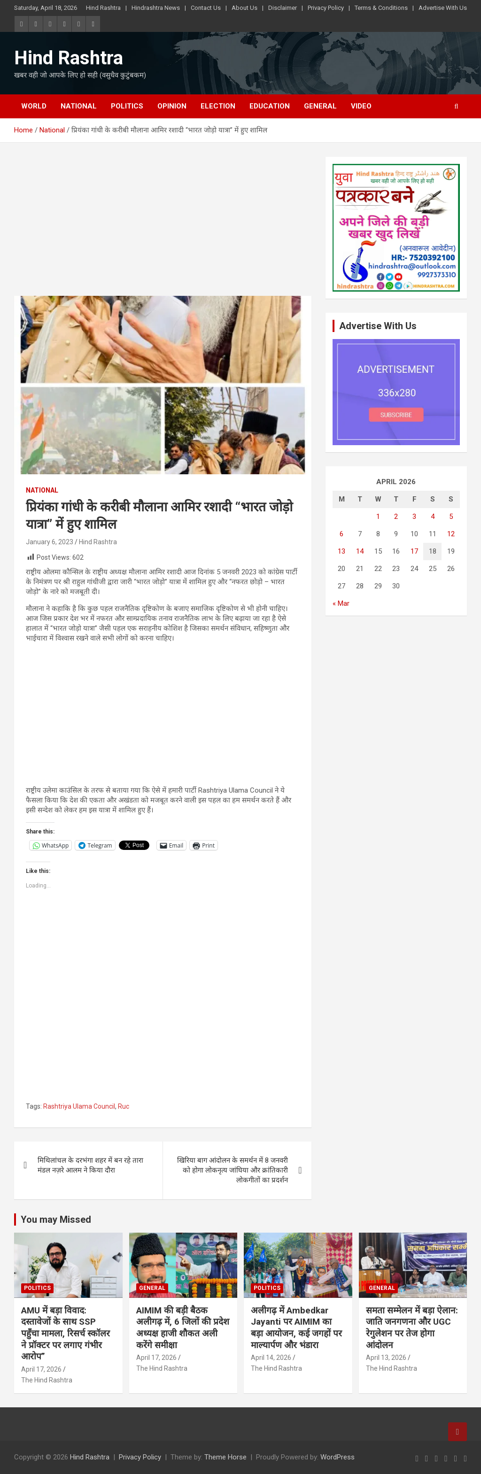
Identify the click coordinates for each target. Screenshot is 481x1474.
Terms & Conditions (381, 7)
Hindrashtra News (156, 7)
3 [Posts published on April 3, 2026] (414, 516)
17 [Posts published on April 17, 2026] (414, 551)
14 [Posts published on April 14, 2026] (360, 551)
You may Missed (56, 1219)
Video (361, 106)
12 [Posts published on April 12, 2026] (451, 534)
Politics (127, 106)
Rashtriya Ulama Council (79, 1106)
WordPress (337, 1457)
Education (269, 106)
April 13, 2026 (386, 1357)
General (320, 106)
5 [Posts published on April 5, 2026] (451, 516)
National (79, 106)
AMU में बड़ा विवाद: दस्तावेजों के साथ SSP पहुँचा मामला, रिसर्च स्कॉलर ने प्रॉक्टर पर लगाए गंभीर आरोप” (65, 1333)
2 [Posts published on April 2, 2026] (396, 516)
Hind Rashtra (103, 7)
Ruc (123, 1106)
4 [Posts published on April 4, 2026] (432, 516)
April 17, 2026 (41, 1369)
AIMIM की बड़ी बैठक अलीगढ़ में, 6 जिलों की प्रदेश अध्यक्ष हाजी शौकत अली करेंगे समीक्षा (182, 1328)
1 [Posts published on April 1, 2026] (378, 516)
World (34, 106)
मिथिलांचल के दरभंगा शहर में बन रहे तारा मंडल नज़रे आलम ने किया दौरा (90, 1165)
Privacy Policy (326, 7)
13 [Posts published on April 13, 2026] (341, 551)
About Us (244, 7)
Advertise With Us (443, 7)
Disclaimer (282, 7)
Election (218, 106)
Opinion (171, 106)
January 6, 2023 (49, 542)
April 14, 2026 (271, 1357)
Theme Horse (225, 1457)
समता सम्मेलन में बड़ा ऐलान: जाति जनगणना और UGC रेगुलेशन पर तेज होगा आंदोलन (412, 1328)
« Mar (341, 603)
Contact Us (206, 7)
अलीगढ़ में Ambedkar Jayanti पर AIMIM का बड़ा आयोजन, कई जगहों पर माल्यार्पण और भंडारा (296, 1328)
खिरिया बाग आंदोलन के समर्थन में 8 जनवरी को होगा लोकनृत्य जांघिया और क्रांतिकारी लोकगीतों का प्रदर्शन (232, 1170)
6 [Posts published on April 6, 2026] (341, 534)
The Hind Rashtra (46, 1380)
